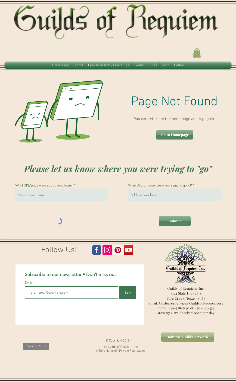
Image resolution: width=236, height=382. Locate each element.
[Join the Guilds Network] (187, 337)
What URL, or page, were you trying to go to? (160, 185)
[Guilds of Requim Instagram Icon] (107, 250)
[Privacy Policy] (36, 346)
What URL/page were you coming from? (43, 185)
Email (29, 282)
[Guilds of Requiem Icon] (128, 250)
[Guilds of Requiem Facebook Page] (96, 250)
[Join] (127, 292)
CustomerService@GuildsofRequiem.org (191, 303)
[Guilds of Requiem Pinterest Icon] (118, 250)
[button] (197, 53)
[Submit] (175, 221)
